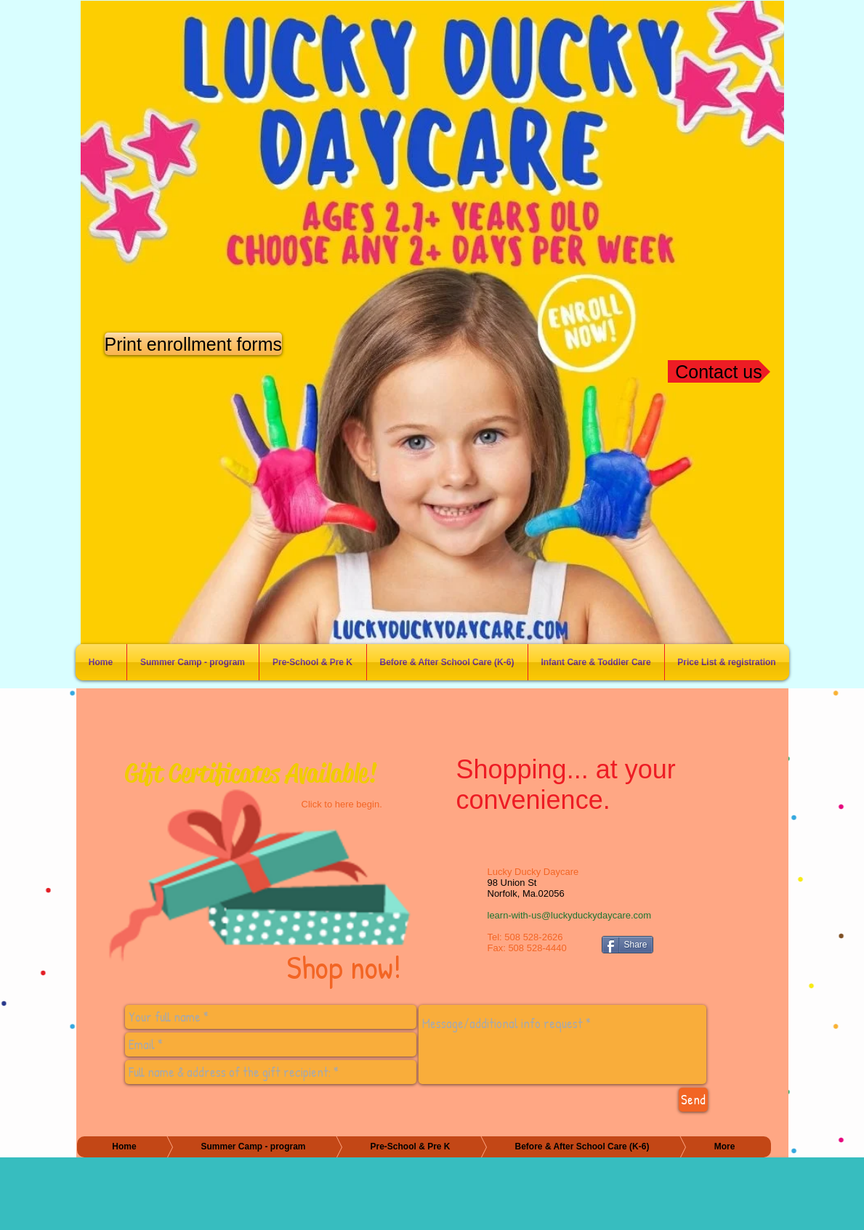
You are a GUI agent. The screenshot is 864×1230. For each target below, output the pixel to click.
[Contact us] (719, 371)
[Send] (693, 1100)
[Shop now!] (256, 871)
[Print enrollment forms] (194, 344)
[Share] (627, 944)
